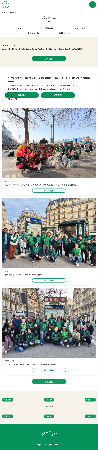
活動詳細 (49, 28)
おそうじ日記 (80, 28)
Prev (9, 410)
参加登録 (58, 95)
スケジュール (33, 33)
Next (89, 410)
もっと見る (49, 58)
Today (49, 410)
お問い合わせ (64, 33)
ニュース (17, 28)
